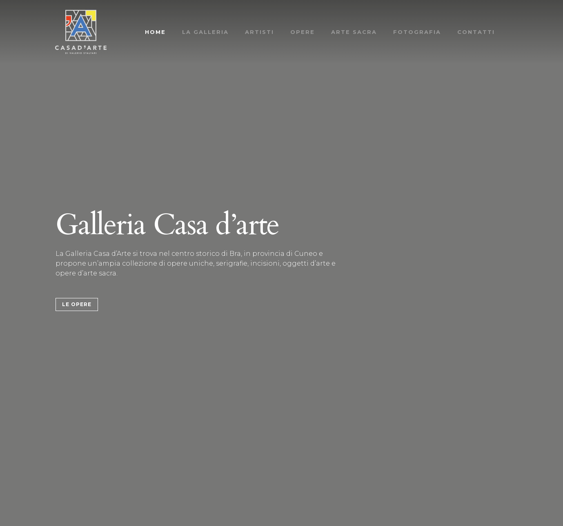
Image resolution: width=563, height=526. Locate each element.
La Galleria (205, 32)
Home (155, 32)
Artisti (259, 32)
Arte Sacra (354, 32)
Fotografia (417, 32)
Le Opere (76, 304)
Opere (302, 32)
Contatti (476, 32)
